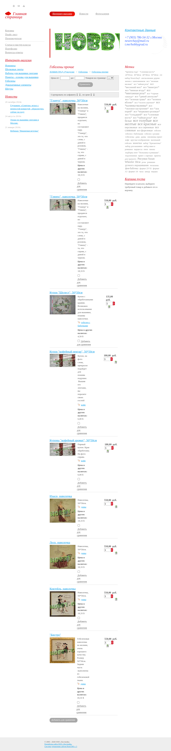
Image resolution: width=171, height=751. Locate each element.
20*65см (129, 75)
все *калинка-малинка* (142, 104)
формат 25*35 (146, 168)
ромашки (151, 162)
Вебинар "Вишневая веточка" (24, 131)
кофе (83, 405)
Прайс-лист (11, 34)
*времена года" (131, 72)
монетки (137, 143)
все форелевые (145, 130)
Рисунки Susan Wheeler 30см (140, 160)
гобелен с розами (151, 134)
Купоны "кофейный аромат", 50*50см (73, 440)
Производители (13, 38)
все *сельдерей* (133, 114)
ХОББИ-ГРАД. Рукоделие (62, 72)
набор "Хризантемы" (152, 143)
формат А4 (133, 171)
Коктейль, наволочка (63, 588)
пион (146, 149)
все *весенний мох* (139, 85)
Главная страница (16, 15)
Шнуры (9, 88)
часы (141, 171)
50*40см (154, 75)
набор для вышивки (133, 146)
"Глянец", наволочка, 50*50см (68, 196)
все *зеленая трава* (135, 99)
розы (144, 162)
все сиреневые (146, 127)
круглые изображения (140, 140)
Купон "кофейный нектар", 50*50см (72, 351)
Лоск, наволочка (60, 542)
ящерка (154, 171)
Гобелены (10, 81)
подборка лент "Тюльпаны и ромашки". (142, 152)
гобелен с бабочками (134, 134)
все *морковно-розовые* (147, 111)
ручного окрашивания (137, 165)
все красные (147, 124)
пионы (152, 149)
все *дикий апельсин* (146, 96)
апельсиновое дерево (150, 78)
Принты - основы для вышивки (21, 77)
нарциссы (138, 149)
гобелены (129, 137)
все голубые (142, 120)
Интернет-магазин (62, 13)
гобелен (157, 130)
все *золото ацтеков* (145, 102)
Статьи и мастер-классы (18, 44)
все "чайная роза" (141, 84)
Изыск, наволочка (61, 496)
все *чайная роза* (142, 117)
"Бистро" (55, 634)
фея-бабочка (131, 168)
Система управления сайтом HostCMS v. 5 (60, 746)
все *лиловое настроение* (138, 107)
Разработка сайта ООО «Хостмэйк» (58, 744)
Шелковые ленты (14, 69)
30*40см (137, 75)
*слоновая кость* (147, 72)
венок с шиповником (135, 81)
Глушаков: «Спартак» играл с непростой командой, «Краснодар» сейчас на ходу (27, 108)
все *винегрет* (151, 87)
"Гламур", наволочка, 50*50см (69, 100)
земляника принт (154, 137)
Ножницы (10, 65)
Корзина (9, 30)
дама (137, 137)
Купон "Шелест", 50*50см (66, 292)
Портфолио (11, 48)
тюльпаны (154, 165)
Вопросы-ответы (14, 52)
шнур (147, 171)
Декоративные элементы (18, 84)
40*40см (146, 75)
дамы (83, 507)
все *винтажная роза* (137, 92)
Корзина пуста (135, 179)
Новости (83, 13)
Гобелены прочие (100, 72)
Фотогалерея (102, 13)
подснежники (131, 156)
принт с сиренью (145, 156)
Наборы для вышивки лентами (21, 73)
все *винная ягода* (135, 90)
